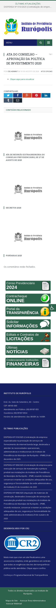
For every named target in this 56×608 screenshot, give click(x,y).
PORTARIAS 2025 (14, 255)
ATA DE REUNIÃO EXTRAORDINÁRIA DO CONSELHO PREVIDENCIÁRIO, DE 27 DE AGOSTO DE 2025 (25, 157)
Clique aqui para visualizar (22, 79)
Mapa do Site (12, 600)
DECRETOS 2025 (13, 207)
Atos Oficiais (46, 71)
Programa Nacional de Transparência (31, 575)
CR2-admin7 (12, 71)
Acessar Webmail (14, 603)
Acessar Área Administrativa (33, 600)
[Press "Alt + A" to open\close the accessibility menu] (52, 308)
